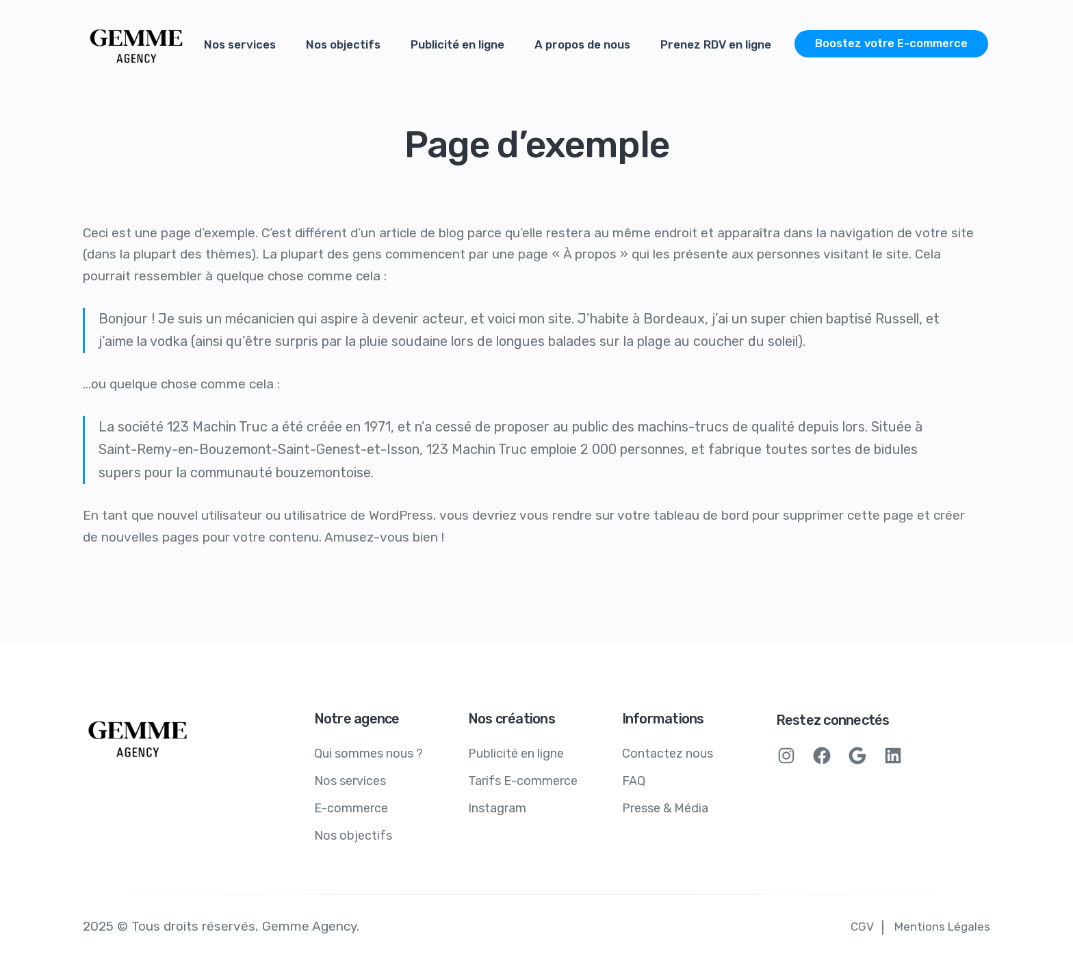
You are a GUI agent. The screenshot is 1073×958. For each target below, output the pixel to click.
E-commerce (351, 808)
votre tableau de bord (683, 515)
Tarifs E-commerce (523, 780)
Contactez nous (667, 753)
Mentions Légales (942, 926)
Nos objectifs (343, 44)
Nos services (240, 44)
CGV (862, 926)
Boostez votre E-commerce (891, 43)
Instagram (497, 808)
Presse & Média (665, 808)
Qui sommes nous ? (368, 753)
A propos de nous (582, 44)
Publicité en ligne (457, 44)
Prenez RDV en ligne (715, 44)
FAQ (633, 780)
